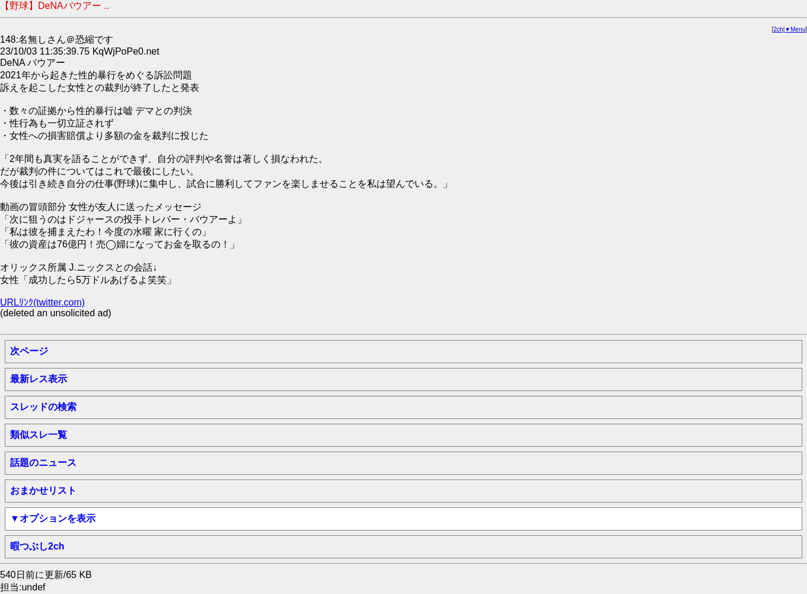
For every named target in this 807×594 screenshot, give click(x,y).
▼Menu (794, 29)
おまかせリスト (43, 490)
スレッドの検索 (43, 407)
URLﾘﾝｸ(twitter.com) (42, 302)
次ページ (29, 351)
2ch (778, 29)
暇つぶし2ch (37, 546)
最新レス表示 (38, 379)
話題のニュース (43, 463)
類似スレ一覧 (38, 435)
